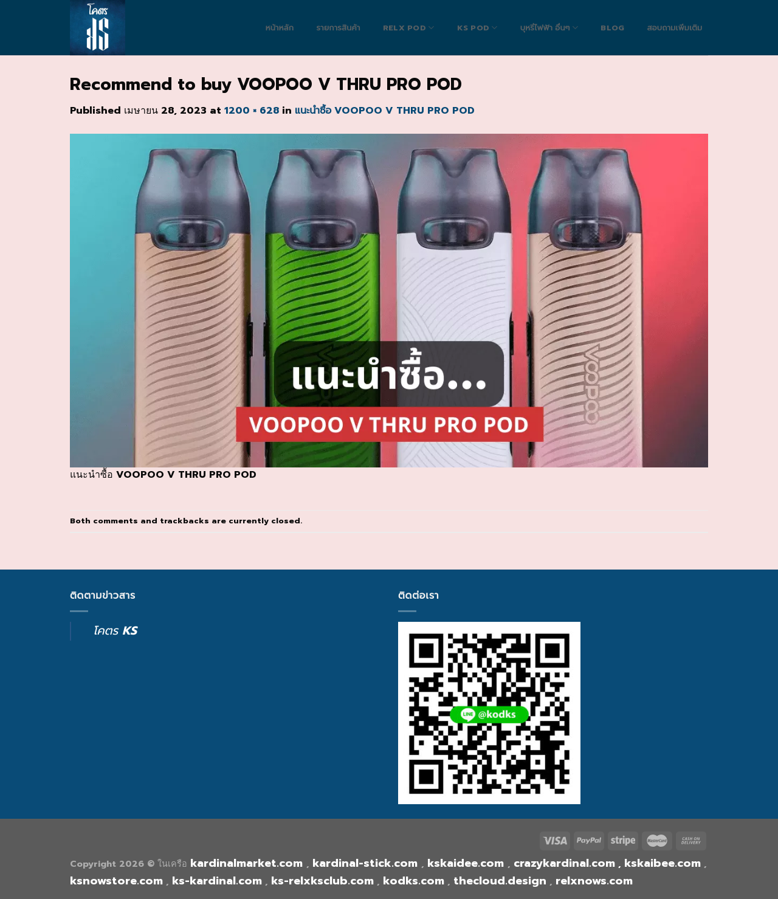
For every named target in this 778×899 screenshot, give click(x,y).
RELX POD (409, 27)
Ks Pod (477, 27)
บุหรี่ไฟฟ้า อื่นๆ (549, 27)
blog (612, 28)
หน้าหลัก (280, 28)
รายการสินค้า (338, 28)
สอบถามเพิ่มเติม (674, 28)
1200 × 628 (251, 110)
